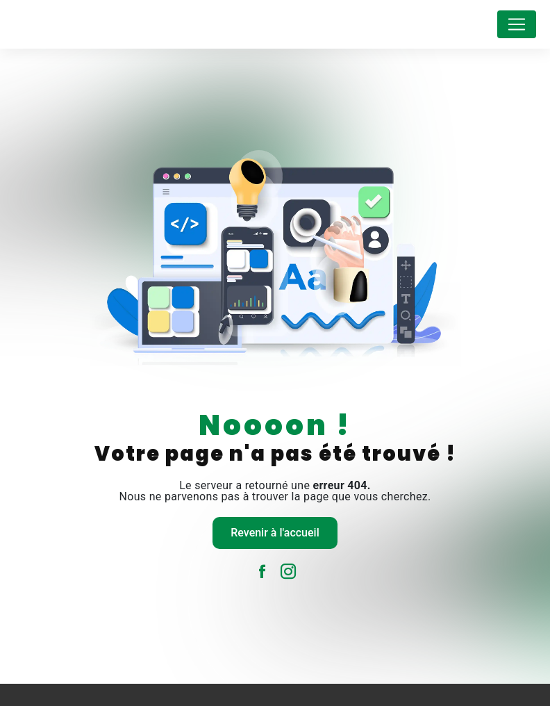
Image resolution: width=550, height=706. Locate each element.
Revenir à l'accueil (275, 532)
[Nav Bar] (516, 24)
